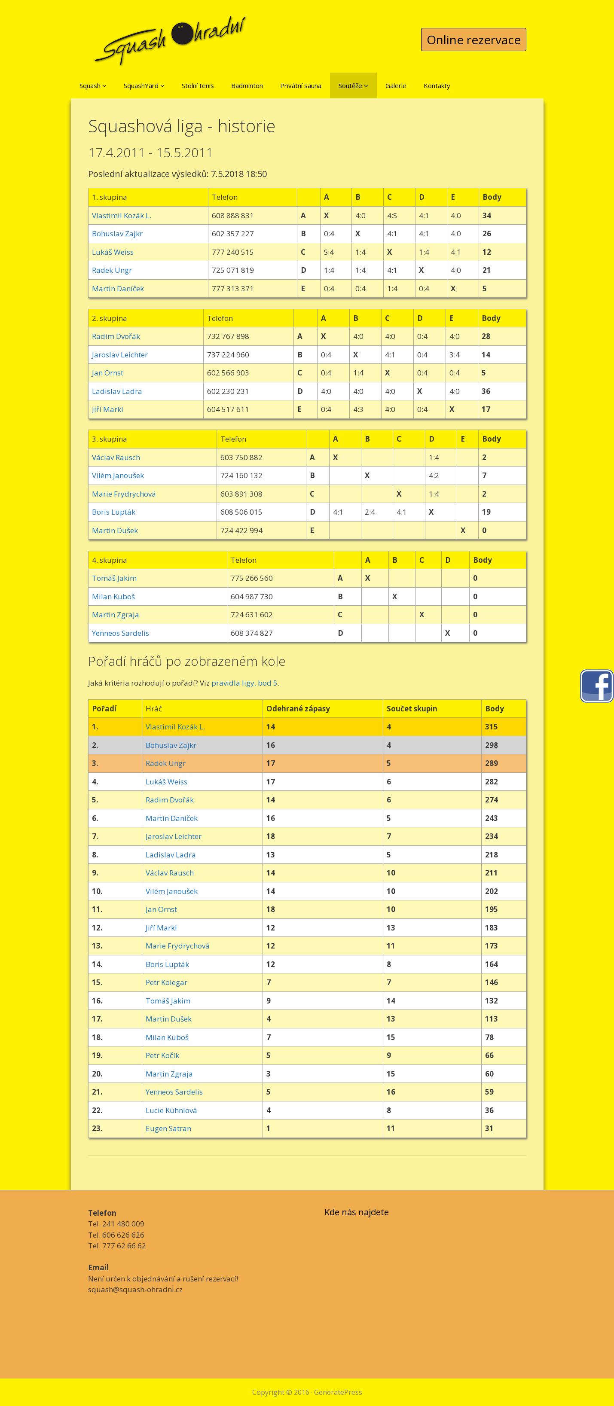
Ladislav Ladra (117, 391)
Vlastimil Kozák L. (121, 215)
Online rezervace (474, 39)
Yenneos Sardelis (120, 633)
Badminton (247, 85)
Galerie (395, 85)
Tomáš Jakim (114, 578)
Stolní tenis (198, 85)
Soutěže (353, 85)
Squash (93, 85)
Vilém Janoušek (118, 475)
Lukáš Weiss (113, 252)
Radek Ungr (112, 270)
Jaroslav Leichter (120, 355)
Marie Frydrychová (124, 494)
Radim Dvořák (116, 336)
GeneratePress (338, 1392)
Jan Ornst (107, 373)
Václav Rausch (116, 457)
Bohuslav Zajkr (117, 233)
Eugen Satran (168, 1128)
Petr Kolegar (166, 982)
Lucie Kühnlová (171, 1110)
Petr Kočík (162, 1055)
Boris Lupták (113, 512)
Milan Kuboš (113, 596)
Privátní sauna (300, 85)
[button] (104, 85)
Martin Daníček (118, 288)
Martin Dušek (115, 530)
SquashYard (144, 85)
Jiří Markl (107, 409)
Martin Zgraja (115, 614)
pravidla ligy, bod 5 (244, 683)
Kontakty (437, 85)
